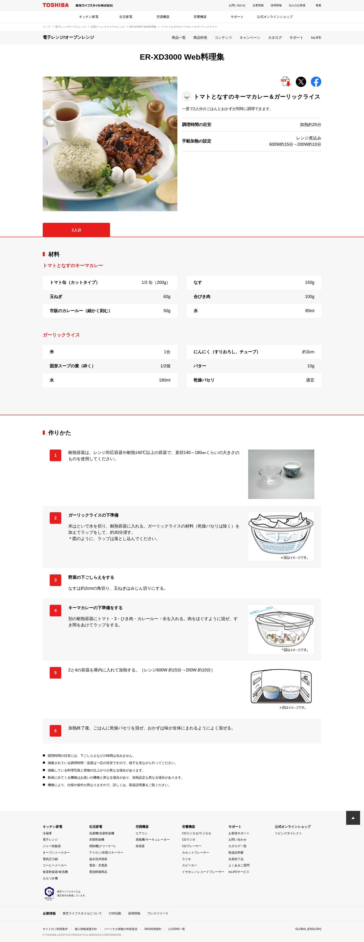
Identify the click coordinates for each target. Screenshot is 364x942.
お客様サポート (239, 833)
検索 (318, 5)
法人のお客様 (297, 5)
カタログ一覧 (237, 846)
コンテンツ (223, 37)
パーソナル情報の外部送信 (120, 929)
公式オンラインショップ (275, 17)
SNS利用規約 (152, 929)
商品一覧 (179, 37)
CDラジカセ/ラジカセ (196, 833)
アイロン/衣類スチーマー (106, 852)
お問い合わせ (237, 5)
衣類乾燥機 (96, 839)
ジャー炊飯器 (52, 846)
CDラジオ (188, 839)
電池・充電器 (98, 865)
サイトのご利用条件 (55, 929)
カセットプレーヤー (195, 852)
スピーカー (189, 865)
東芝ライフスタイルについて (82, 913)
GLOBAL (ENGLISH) (308, 929)
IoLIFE (316, 37)
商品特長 (200, 37)
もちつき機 (50, 878)
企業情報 (258, 5)
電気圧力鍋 (50, 859)
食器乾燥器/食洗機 (55, 872)
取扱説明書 (236, 852)
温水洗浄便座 (98, 859)
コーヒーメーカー (55, 865)
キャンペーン (250, 37)
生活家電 (125, 17)
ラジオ (186, 859)
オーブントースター (56, 852)
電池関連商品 (98, 872)
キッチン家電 (88, 17)
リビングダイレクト (288, 833)
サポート (237, 17)
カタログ (275, 37)
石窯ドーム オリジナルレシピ (108, 26)
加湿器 (140, 846)
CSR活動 (115, 913)
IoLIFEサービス (238, 872)
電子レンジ (50, 839)
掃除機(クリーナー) (102, 846)
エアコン (142, 833)
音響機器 (200, 17)
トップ (46, 26)
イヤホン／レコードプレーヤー (203, 872)
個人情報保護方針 (86, 929)
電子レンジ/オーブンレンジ (70, 26)
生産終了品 (236, 859)
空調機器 (162, 17)
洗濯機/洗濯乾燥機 (101, 833)
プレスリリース (157, 913)
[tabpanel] (182, 326)
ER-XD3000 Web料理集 (142, 26)
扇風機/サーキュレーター (153, 839)
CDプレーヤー (192, 846)
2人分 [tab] (76, 230)
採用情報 (276, 5)
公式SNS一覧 (176, 929)
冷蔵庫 (47, 833)
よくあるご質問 (239, 865)
